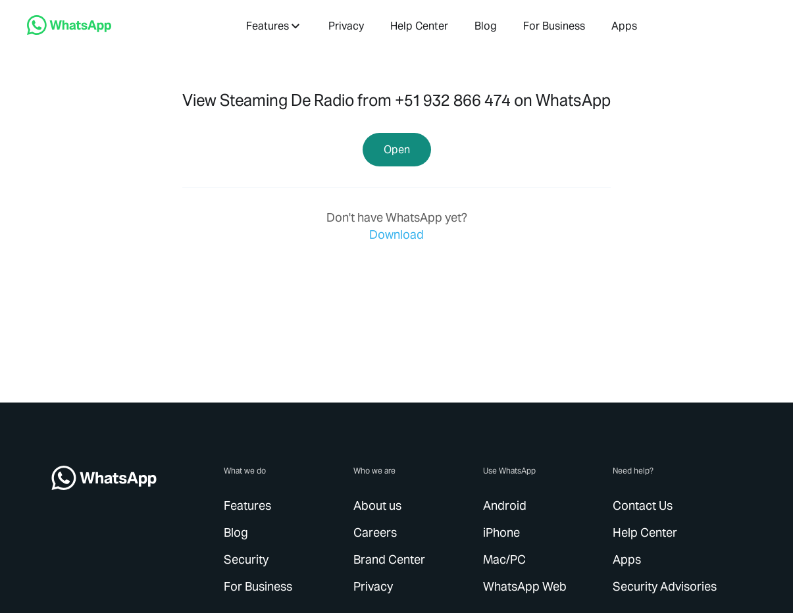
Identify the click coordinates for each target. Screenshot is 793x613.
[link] (69, 31)
